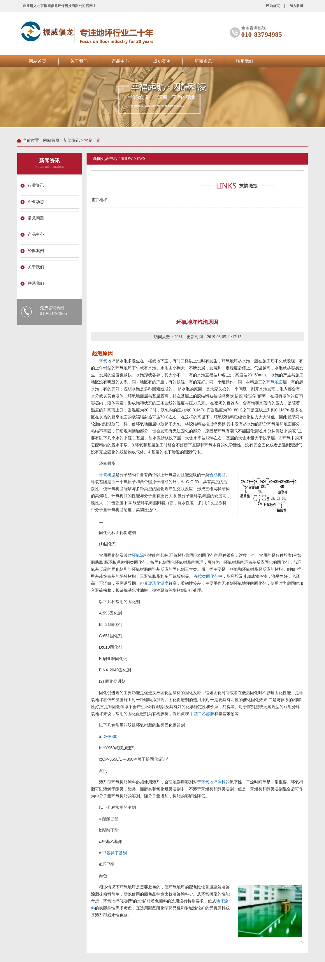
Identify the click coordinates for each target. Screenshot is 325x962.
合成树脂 (217, 474)
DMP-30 (109, 736)
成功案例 (162, 61)
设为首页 (273, 6)
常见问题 (36, 218)
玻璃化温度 (158, 583)
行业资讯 (36, 185)
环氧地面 (274, 382)
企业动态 (36, 202)
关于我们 (79, 61)
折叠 (300, 941)
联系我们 (244, 61)
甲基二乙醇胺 (202, 713)
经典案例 (36, 251)
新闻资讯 (203, 61)
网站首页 (37, 61)
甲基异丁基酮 (114, 853)
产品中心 (120, 61)
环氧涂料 (139, 555)
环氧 (103, 361)
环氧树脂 (107, 474)
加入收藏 (296, 6)
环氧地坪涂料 (213, 782)
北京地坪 (99, 200)
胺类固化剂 (208, 576)
